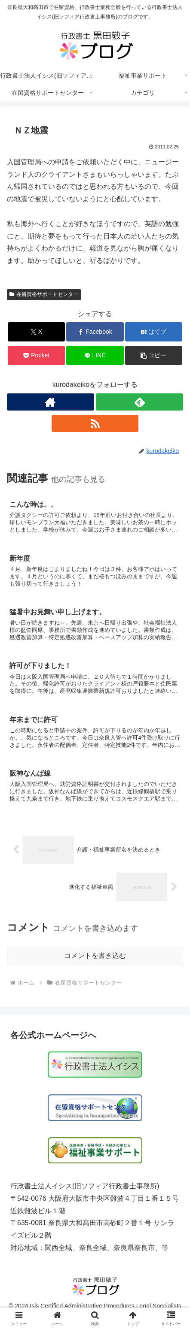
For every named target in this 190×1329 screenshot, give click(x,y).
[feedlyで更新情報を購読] (139, 402)
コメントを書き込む (95, 955)
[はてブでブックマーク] (153, 331)
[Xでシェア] (36, 331)
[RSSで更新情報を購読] (95, 423)
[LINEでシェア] (94, 355)
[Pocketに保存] (36, 355)
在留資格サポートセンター (43, 294)
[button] (153, 355)
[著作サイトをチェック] (50, 402)
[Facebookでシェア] (94, 331)
